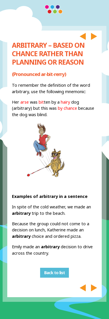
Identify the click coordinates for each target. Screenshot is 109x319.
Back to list (54, 273)
